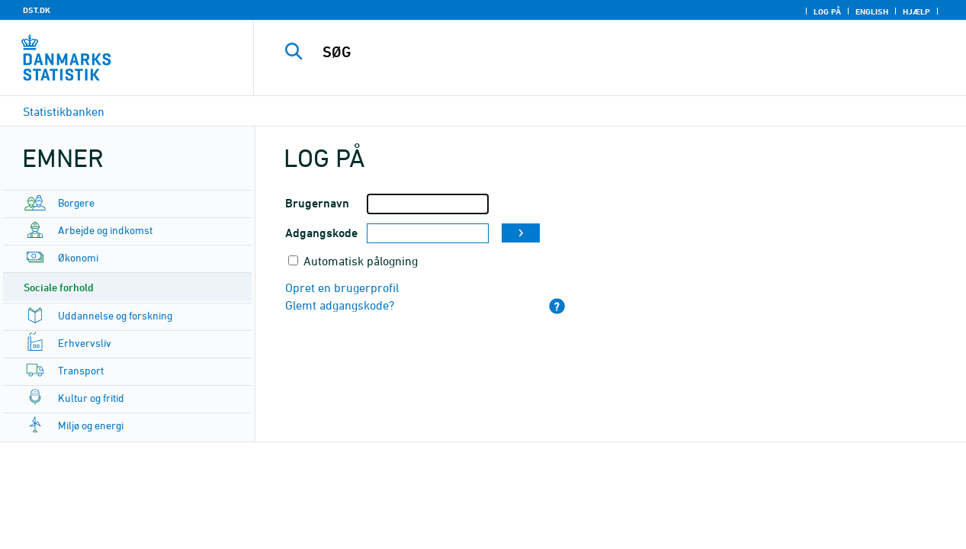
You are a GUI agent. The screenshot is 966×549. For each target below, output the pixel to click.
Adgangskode (321, 233)
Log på (827, 11)
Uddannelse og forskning (115, 315)
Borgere (76, 202)
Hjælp (916, 11)
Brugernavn (317, 203)
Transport (81, 370)
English (871, 11)
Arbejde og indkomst (105, 229)
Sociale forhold (59, 287)
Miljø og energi (91, 425)
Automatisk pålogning (360, 261)
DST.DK (36, 10)
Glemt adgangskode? (339, 305)
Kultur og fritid (91, 397)
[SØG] (598, 52)
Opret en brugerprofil (342, 287)
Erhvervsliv (84, 342)
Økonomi (78, 257)
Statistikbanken (63, 111)
